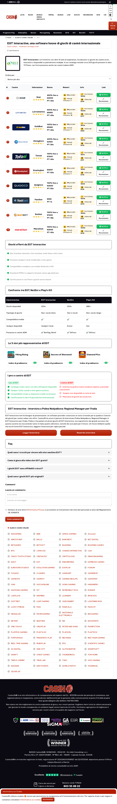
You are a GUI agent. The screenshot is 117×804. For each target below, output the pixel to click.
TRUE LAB (40, 662)
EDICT (13, 563)
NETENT (14, 622)
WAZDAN (15, 667)
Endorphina (22, 34)
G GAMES (40, 575)
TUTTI (91, 34)
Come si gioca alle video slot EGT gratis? (28, 462)
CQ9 (89, 552)
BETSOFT (40, 547)
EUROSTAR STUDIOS (20, 569)
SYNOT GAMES (43, 656)
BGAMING (66, 547)
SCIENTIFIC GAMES (96, 645)
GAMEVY (40, 580)
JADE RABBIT (68, 603)
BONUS (60, 16)
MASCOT (91, 608)
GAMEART (66, 575)
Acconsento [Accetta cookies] (48, 799)
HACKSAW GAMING (19, 592)
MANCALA (67, 608)
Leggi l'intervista (31, 434)
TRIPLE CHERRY (18, 662)
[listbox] (58, 81)
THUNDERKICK (68, 656)
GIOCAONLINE (42, 586)
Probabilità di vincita (47, 767)
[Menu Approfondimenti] (111, 11)
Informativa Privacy (35, 511)
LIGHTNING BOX (94, 603)
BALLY (39, 541)
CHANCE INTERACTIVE (72, 552)
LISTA (22, 16)
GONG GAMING (69, 586)
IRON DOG (92, 597)
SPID (98, 16)
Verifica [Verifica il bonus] (103, 96)
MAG (38, 608)
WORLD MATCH (69, 667)
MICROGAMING (43, 615)
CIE (105, 16)
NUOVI (30, 16)
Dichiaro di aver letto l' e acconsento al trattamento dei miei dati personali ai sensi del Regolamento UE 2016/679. (59, 512)
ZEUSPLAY (15, 673)
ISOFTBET (15, 603)
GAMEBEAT (92, 575)
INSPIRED (40, 597)
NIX (63, 622)
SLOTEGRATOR (68, 651)
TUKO (64, 662)
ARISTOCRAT (16, 541)
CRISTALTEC (41, 558)
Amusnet (91, 535)
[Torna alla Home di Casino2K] (11, 18)
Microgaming (45, 34)
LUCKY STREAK (17, 608)
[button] (111, 6)
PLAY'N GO (41, 634)
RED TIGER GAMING (96, 639)
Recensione (103, 102)
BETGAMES (16, 547)
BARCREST (67, 541)
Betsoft (82, 34)
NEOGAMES (92, 615)
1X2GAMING (16, 535)
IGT (74, 34)
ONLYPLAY (41, 628)
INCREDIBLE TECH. (70, 592)
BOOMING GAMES (95, 547)
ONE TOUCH (16, 628)
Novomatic (57, 34)
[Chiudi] (110, 2)
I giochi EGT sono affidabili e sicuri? (25, 470)
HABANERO (92, 586)
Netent (33, 34)
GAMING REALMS (70, 580)
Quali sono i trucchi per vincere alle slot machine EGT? (35, 454)
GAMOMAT (92, 580)
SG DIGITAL (16, 651)
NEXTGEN (40, 622)
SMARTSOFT (93, 651)
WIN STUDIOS (42, 667)
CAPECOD (40, 552)
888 (38, 535)
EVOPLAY (66, 569)
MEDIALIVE (16, 615)
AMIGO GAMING (69, 535)
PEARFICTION (93, 628)
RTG (64, 645)
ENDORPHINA (68, 563)
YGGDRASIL (92, 667)
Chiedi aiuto (112, 27)
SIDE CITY (40, 651)
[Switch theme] (111, 16)
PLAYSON (66, 634)
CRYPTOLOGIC (68, 558)
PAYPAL (51, 16)
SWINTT (14, 656)
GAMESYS (15, 580)
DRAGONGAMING (95, 558)
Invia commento (14, 521)
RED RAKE (66, 639)
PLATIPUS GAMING (19, 634)
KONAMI (91, 592)
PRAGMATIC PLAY (44, 639)
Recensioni (88, 16)
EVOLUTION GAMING (45, 569)
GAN (13, 586)
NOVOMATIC (93, 622)
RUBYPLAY (41, 645)
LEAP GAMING (42, 603)
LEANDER (66, 597)
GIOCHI (77, 16)
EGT (38, 563)
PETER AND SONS (70, 628)
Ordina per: (10, 77)
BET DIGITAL (93, 541)
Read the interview (86, 434)
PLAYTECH (92, 634)
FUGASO (15, 575)
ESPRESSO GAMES (95, 563)
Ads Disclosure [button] (13, 52)
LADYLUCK (15, 597)
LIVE (68, 16)
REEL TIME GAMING (19, 645)
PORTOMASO (17, 639)
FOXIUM (91, 569)
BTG (67, 34)
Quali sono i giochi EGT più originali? (26, 478)
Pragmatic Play (9, 34)
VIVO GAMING (93, 662)
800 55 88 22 (72, 788)
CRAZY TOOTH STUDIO (21, 558)
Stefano (14, 48)
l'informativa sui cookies (30, 799)
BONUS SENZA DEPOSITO (41, 18)
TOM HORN (92, 656)
